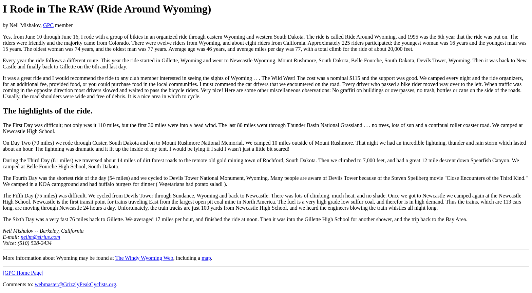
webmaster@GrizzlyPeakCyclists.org (75, 284)
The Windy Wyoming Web (144, 258)
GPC (48, 25)
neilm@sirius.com (40, 237)
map (206, 258)
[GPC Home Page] (23, 273)
